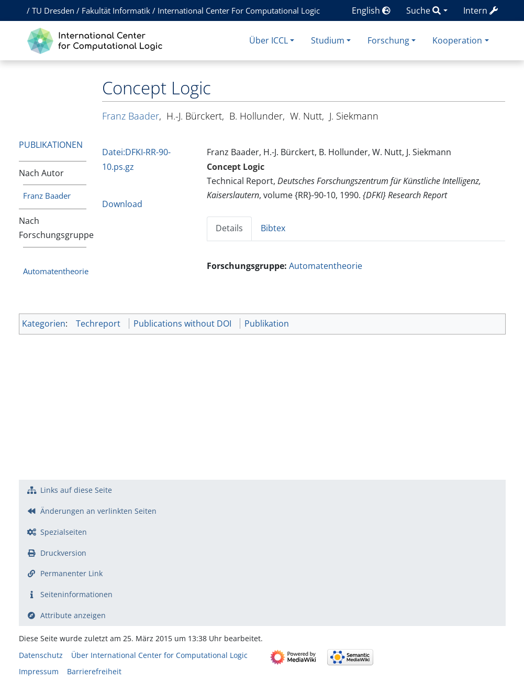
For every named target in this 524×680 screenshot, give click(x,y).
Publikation (266, 323)
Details (229, 228)
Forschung (388, 40)
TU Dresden (53, 10)
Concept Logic (235, 166)
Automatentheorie (55, 271)
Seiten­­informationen (76, 594)
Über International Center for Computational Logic (159, 655)
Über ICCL (268, 40)
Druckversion (63, 553)
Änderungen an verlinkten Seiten (98, 511)
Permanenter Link (71, 573)
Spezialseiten (63, 532)
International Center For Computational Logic (239, 10)
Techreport (98, 323)
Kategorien (43, 323)
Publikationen (51, 144)
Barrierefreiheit (94, 671)
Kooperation (457, 40)
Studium (327, 40)
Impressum (39, 671)
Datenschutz (41, 655)
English (371, 10)
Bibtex (273, 228)
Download (122, 204)
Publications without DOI (182, 323)
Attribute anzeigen (73, 615)
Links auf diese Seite (76, 490)
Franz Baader (47, 195)
